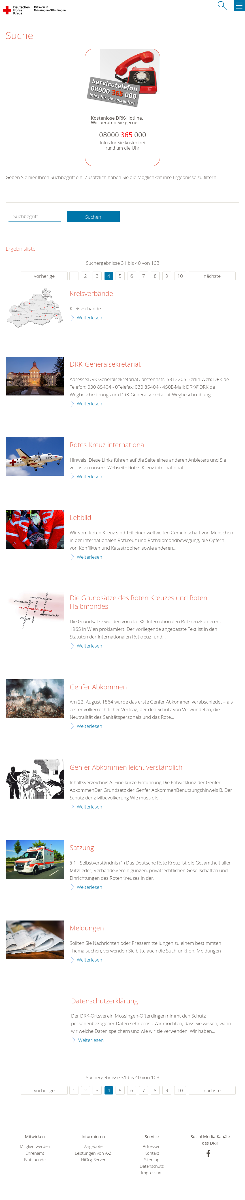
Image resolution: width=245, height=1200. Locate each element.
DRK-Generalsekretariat (105, 364)
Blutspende (35, 1159)
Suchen (93, 217)
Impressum (152, 1172)
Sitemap (151, 1159)
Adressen (152, 1146)
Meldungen (87, 928)
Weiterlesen (89, 317)
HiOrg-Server (93, 1159)
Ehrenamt (34, 1153)
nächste (212, 276)
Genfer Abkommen (98, 687)
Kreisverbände (91, 293)
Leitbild (80, 517)
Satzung (82, 848)
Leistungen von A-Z (93, 1153)
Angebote (93, 1146)
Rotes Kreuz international (108, 445)
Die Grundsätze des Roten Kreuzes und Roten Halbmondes (138, 602)
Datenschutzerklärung (104, 1001)
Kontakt (151, 1153)
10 (180, 276)
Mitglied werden (35, 1146)
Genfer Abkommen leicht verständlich (126, 767)
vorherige (44, 276)
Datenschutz (152, 1166)
